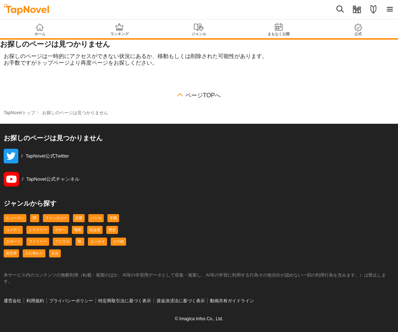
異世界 (11, 253)
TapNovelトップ (19, 112)
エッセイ (97, 241)
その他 (118, 241)
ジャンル (199, 30)
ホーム (40, 30)
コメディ (13, 230)
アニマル (62, 241)
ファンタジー (56, 218)
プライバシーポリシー (71, 300)
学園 (113, 218)
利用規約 (35, 300)
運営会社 (12, 300)
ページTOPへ (203, 95)
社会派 (94, 230)
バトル (96, 218)
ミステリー (38, 230)
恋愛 (78, 218)
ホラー (60, 230)
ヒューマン (15, 218)
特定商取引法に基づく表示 (124, 300)
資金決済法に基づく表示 (180, 300)
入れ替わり (34, 253)
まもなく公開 (278, 29)
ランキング (119, 29)
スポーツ (13, 241)
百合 (55, 253)
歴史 (112, 230)
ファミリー (38, 241)
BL (80, 241)
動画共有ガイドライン (232, 300)
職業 (77, 230)
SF (34, 218)
